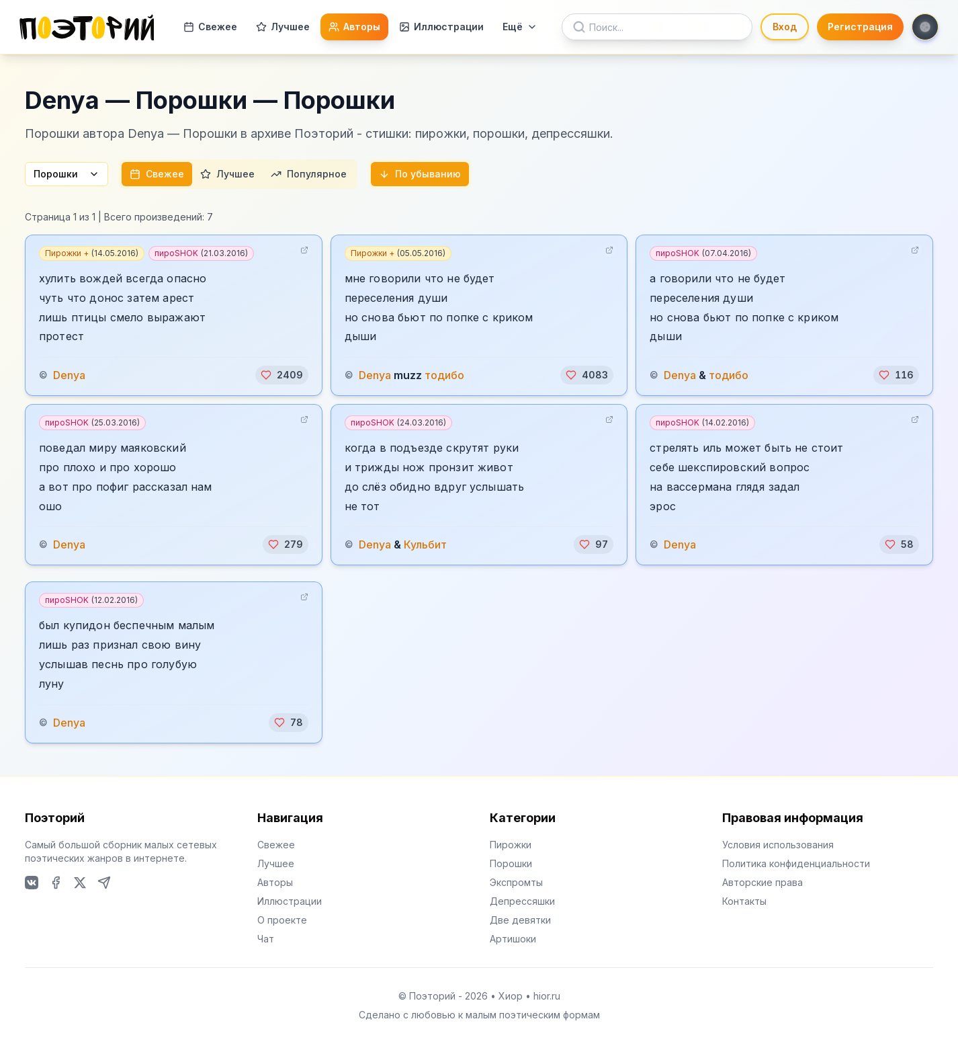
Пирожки (510, 844)
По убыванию (420, 173)
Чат (265, 938)
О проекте (282, 920)
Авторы (354, 26)
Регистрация (860, 26)
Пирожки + (91, 253)
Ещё (520, 26)
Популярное (309, 173)
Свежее (210, 26)
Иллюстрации (441, 26)
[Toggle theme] (925, 26)
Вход (785, 26)
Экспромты (516, 882)
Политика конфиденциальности (796, 863)
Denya (69, 375)
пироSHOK (201, 253)
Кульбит (425, 544)
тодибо (444, 375)
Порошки (66, 173)
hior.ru (546, 996)
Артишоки (513, 938)
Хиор (510, 996)
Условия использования (778, 844)
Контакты (744, 901)
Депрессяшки (522, 901)
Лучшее (283, 26)
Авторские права (762, 882)
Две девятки (520, 920)
